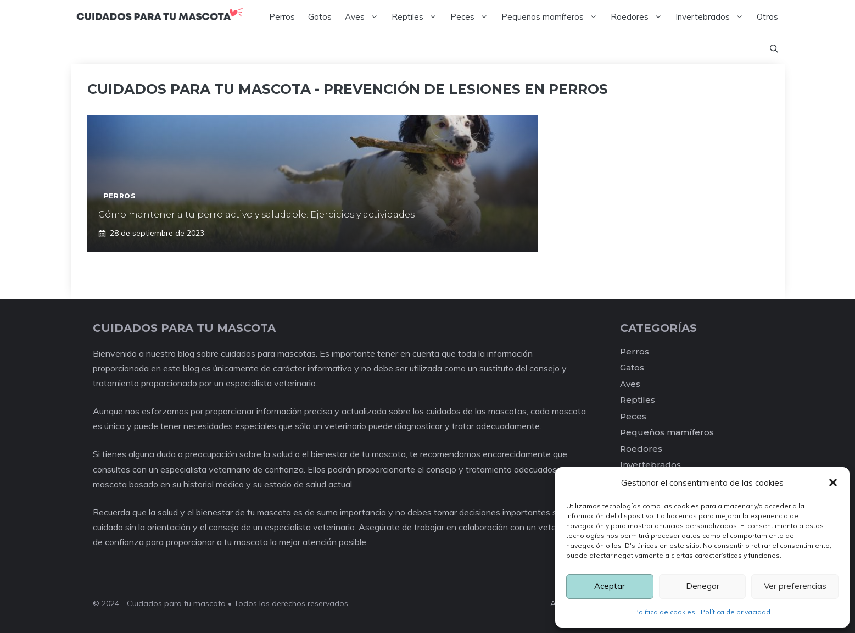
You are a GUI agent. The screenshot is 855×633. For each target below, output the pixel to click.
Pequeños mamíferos (552, 17)
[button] (833, 482)
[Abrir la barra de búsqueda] (774, 49)
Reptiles (418, 17)
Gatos (320, 17)
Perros (282, 17)
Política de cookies (664, 612)
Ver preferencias (795, 586)
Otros (767, 17)
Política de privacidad (735, 612)
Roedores (640, 17)
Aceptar (609, 586)
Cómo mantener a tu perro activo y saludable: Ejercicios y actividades (256, 214)
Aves (365, 17)
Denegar (702, 586)
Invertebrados (712, 17)
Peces (472, 17)
